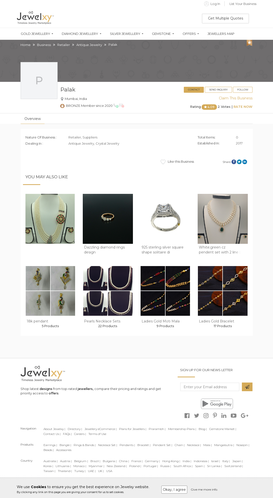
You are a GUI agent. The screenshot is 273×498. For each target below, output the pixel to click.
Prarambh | (157, 429)
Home (26, 45)
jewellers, (85, 389)
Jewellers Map (221, 34)
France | (137, 461)
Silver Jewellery (125, 34)
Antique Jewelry (89, 45)
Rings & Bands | (85, 445)
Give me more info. (204, 489)
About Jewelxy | (54, 429)
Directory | (75, 429)
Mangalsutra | (224, 445)
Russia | (165, 466)
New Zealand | (117, 466)
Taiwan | (49, 471)
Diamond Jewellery (80, 34)
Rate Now (242, 107)
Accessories (63, 450)
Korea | (48, 466)
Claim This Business (235, 98)
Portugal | (151, 466)
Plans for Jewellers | (132, 429)
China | (124, 461)
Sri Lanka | (214, 466)
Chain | (180, 445)
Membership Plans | (182, 429)
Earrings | (50, 445)
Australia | (50, 461)
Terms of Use (97, 434)
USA (109, 471)
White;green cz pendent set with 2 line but (222, 249)
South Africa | (182, 466)
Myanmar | (96, 466)
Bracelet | (143, 445)
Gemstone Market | (222, 429)
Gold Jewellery (35, 34)
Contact (194, 89)
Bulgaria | (110, 461)
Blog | (203, 429)
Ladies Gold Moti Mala (161, 321)
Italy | (226, 461)
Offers (189, 34)
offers (54, 393)
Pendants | (127, 445)
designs (46, 389)
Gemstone (161, 34)
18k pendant (37, 321)
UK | (101, 471)
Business (44, 45)
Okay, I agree (174, 489)
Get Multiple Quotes (225, 18)
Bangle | (65, 445)
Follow (242, 89)
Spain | (200, 466)
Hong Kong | (171, 461)
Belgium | (81, 461)
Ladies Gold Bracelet (216, 321)
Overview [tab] (32, 118)
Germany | (152, 461)
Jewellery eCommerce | (100, 429)
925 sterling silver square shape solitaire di (163, 249)
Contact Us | (52, 434)
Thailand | (65, 471)
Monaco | (79, 466)
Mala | (207, 445)
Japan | (237, 461)
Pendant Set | (162, 445)
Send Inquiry (218, 89)
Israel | (215, 461)
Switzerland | (233, 466)
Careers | (80, 434)
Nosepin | (242, 445)
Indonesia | (201, 461)
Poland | (135, 466)
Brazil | (95, 461)
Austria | (66, 461)
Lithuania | (63, 466)
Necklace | (194, 445)
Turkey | (79, 471)
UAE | (92, 471)
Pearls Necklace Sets (102, 321)
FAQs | (67, 434)
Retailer (63, 45)
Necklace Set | (107, 445)
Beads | (48, 450)
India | (187, 461)
